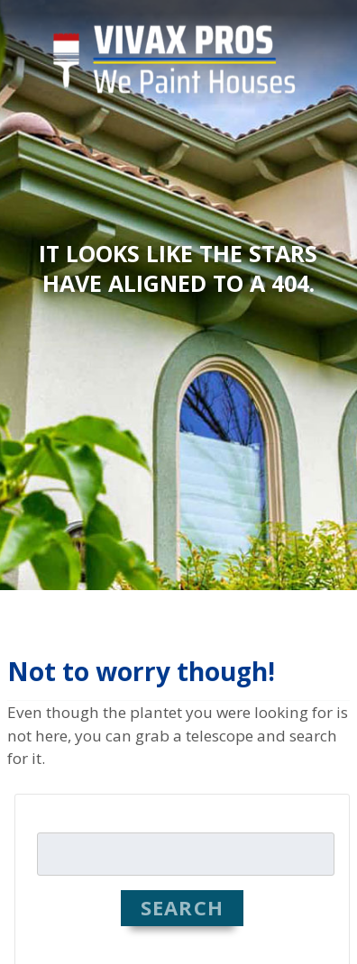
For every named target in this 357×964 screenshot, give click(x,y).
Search (182, 907)
